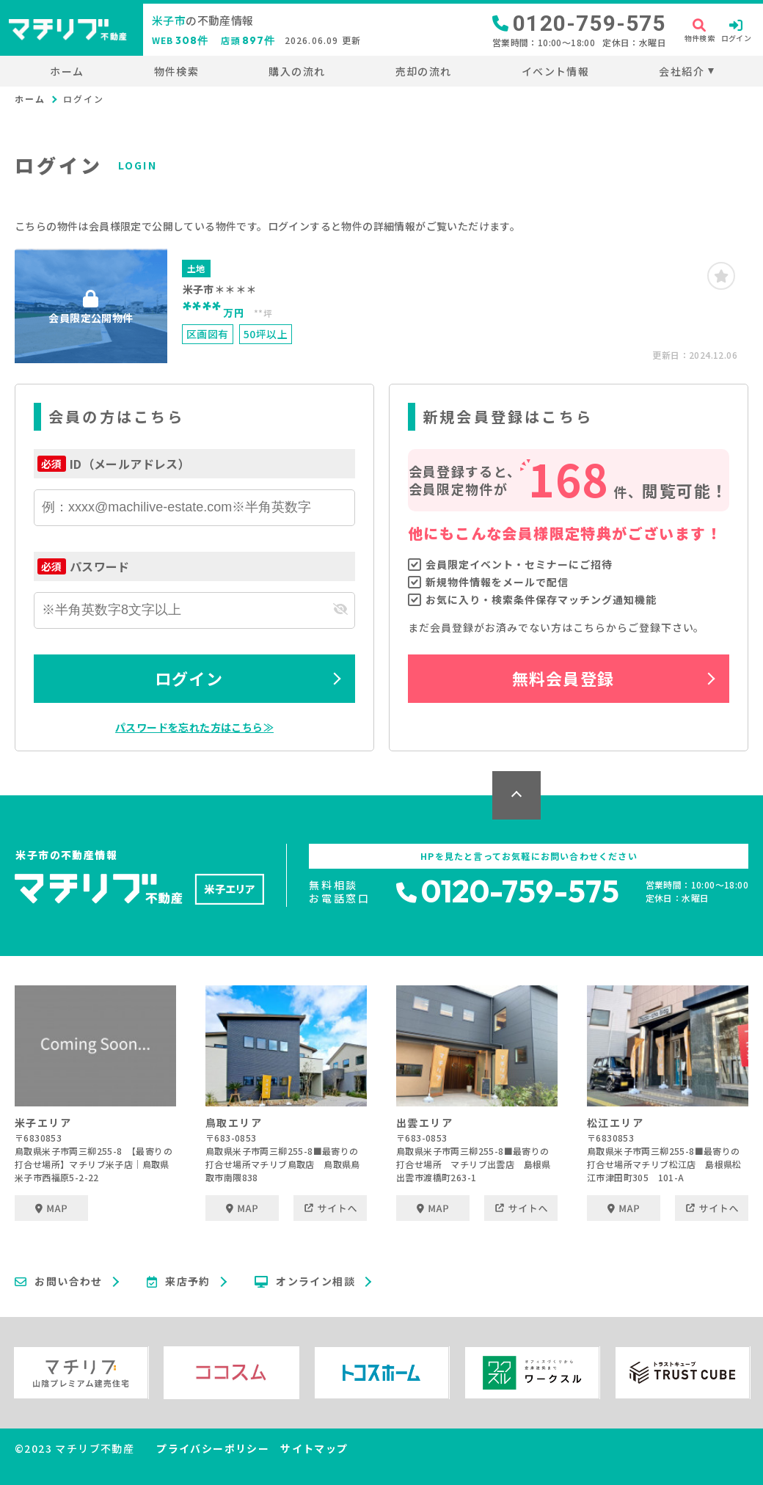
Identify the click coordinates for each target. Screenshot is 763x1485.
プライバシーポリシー (212, 1448)
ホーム (67, 71)
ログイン (188, 678)
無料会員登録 (563, 678)
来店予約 (179, 1282)
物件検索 (177, 71)
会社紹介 (681, 71)
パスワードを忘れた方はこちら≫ (194, 727)
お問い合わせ (59, 1282)
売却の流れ (423, 71)
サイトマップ (314, 1448)
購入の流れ (297, 71)
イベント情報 (555, 71)
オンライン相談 (305, 1282)
